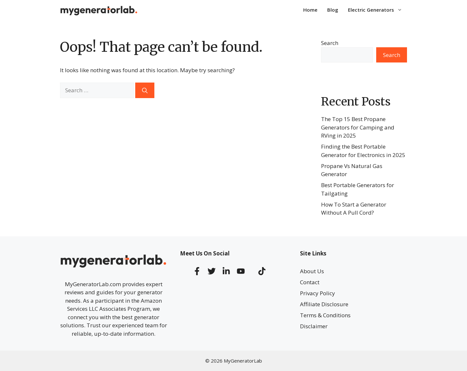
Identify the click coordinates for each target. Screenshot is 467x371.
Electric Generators (377, 9)
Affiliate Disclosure (324, 304)
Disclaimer (314, 326)
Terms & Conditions (325, 315)
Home (310, 9)
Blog (332, 9)
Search (329, 43)
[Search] (144, 90)
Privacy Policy (317, 293)
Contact (309, 282)
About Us (312, 271)
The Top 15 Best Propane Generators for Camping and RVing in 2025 (357, 127)
